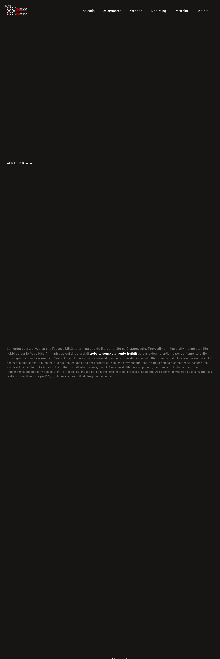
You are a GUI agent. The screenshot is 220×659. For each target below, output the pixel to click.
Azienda (89, 11)
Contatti (203, 11)
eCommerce (112, 11)
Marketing (158, 11)
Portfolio (181, 11)
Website (136, 11)
